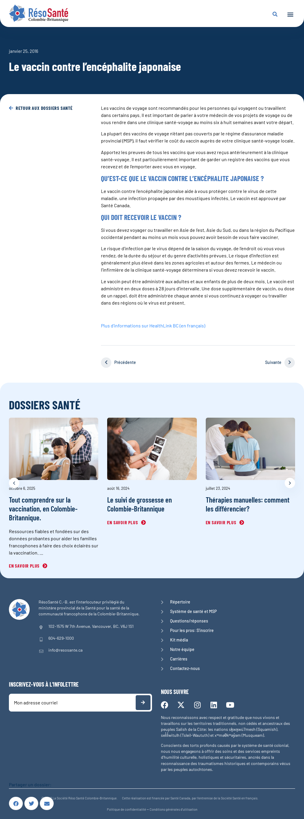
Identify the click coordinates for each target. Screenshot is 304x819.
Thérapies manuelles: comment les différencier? (247, 504)
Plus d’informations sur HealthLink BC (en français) (153, 325)
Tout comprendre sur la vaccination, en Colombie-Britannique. (43, 508)
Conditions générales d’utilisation (173, 809)
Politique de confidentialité (126, 809)
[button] (290, 14)
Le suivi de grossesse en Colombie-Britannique (139, 504)
